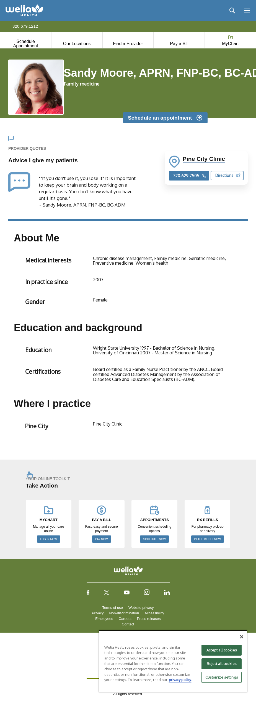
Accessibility (154, 613)
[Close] (241, 636)
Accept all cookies (221, 650)
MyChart (230, 43)
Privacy (98, 613)
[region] (173, 661)
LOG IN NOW (48, 539)
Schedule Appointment (25, 43)
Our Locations (77, 43)
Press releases (149, 619)
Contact (128, 624)
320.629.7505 (190, 175)
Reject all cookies (222, 663)
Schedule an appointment (160, 117)
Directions (228, 175)
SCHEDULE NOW (154, 539)
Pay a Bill (179, 43)
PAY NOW (101, 539)
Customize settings (221, 677)
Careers (125, 619)
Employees (104, 619)
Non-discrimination (124, 613)
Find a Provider (128, 43)
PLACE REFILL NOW (207, 539)
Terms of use (112, 607)
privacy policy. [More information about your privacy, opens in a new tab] (180, 679)
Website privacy (141, 607)
